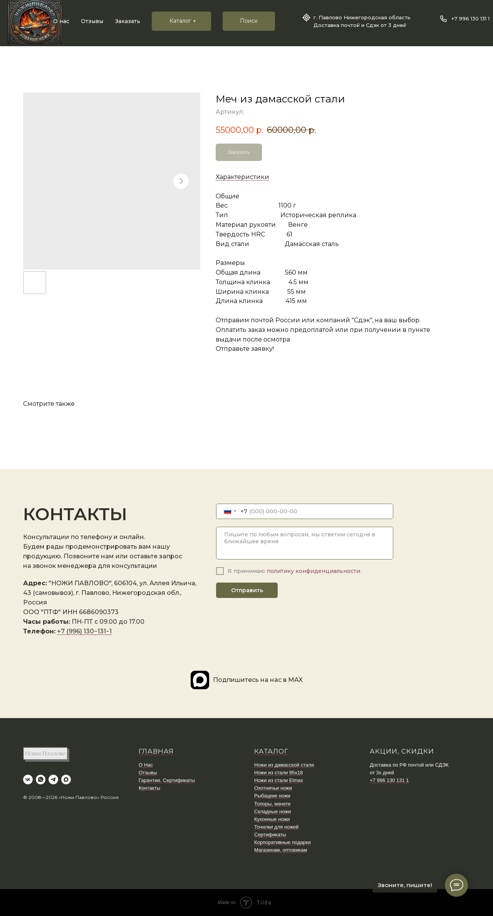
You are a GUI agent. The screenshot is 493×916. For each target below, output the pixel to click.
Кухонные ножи (272, 819)
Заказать (127, 21)
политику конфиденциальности (313, 571)
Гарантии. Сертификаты (167, 780)
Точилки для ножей (276, 827)
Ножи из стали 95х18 (278, 772)
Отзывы (92, 21)
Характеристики (242, 177)
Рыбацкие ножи (272, 796)
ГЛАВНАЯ (156, 751)
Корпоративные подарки (282, 842)
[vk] (28, 779)
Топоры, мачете (272, 804)
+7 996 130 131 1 (470, 18)
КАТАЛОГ (271, 751)
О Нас (146, 765)
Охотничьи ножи (273, 788)
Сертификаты (270, 834)
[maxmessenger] (66, 779)
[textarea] (304, 543)
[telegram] (53, 779)
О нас (61, 21)
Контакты (149, 788)
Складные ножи (272, 811)
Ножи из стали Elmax (278, 780)
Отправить (247, 590)
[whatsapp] (40, 779)
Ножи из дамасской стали (284, 765)
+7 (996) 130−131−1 (84, 631)
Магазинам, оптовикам (280, 850)
